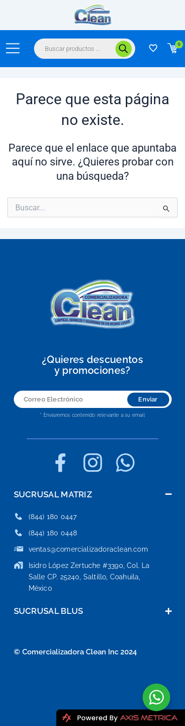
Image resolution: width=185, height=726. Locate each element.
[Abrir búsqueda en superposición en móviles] (84, 49)
